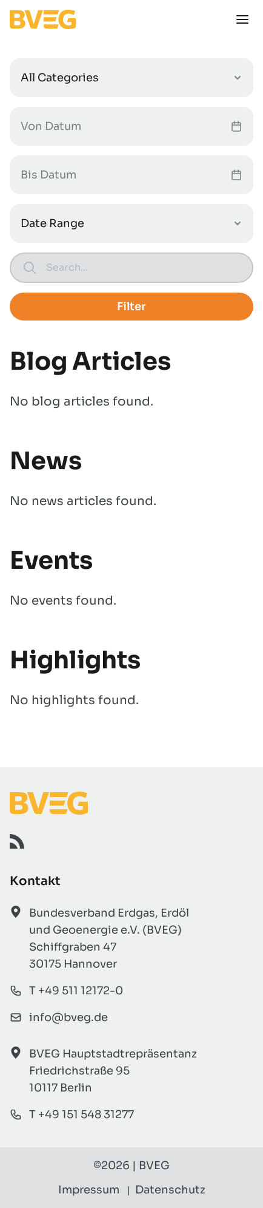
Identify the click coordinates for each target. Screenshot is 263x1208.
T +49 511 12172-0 (76, 990)
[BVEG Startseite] (131, 803)
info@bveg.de (68, 1017)
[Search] (143, 267)
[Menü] (242, 19)
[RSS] (17, 841)
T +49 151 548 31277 (81, 1114)
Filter (131, 306)
